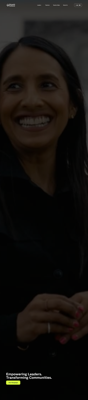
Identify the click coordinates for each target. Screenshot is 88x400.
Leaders (39, 5)
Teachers (47, 5)
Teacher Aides (56, 5)
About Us (65, 5)
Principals (31, 5)
